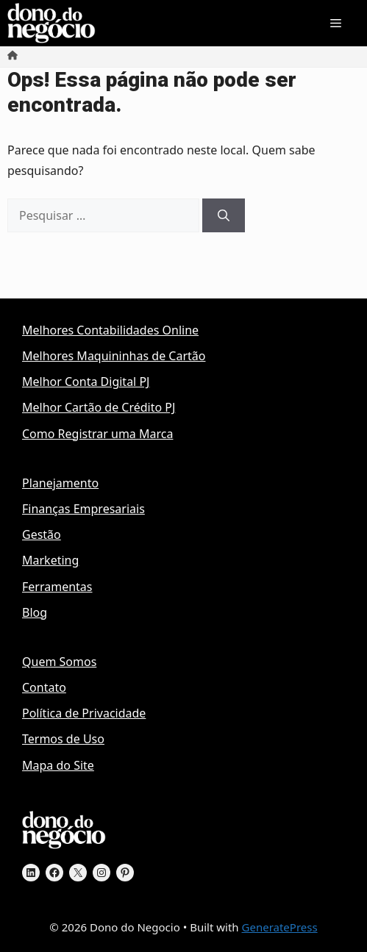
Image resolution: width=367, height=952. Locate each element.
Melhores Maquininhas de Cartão (113, 356)
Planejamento (60, 483)
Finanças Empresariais (83, 509)
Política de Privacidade (84, 713)
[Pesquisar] (223, 215)
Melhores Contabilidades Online (110, 330)
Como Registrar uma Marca (97, 434)
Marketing (50, 560)
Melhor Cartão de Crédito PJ (98, 407)
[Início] (12, 56)
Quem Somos (59, 662)
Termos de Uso (63, 739)
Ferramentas (57, 587)
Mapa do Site (58, 765)
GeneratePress (280, 927)
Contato (44, 687)
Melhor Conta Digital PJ (85, 381)
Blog (34, 612)
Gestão (41, 534)
